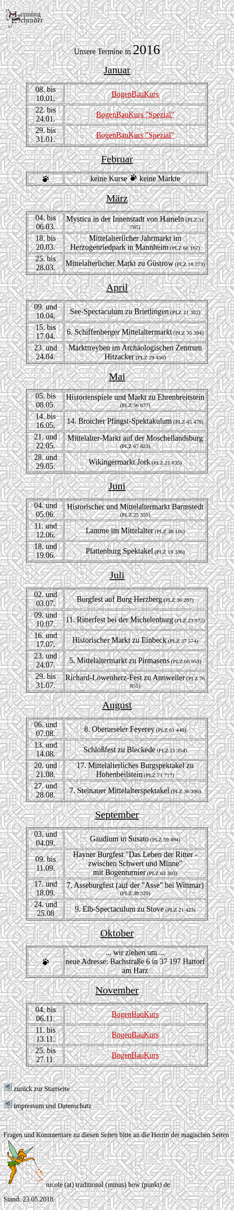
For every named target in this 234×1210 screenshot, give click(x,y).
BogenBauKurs (135, 94)
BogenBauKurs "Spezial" (135, 114)
